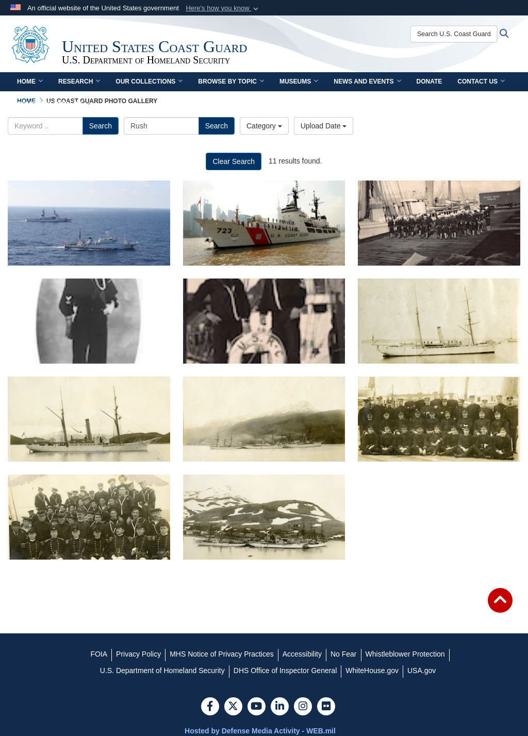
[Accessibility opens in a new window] (302, 654)
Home (30, 81)
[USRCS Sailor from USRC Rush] (89, 321)
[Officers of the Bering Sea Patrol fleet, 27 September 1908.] (439, 419)
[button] (223, 8)
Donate (429, 81)
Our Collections (149, 81)
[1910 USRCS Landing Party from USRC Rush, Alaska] (439, 223)
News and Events (367, 81)
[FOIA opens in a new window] (98, 654)
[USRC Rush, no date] (439, 321)
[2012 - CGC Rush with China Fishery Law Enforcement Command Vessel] (89, 223)
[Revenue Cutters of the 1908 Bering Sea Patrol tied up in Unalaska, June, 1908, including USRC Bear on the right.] (264, 517)
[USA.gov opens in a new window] (421, 670)
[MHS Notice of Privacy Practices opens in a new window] (222, 654)
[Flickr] (326, 707)
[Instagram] (303, 707)
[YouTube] (257, 707)
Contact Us (481, 81)
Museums (298, 81)
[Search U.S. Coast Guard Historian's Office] (454, 34)
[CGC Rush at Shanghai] (264, 223)
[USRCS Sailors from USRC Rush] (264, 321)
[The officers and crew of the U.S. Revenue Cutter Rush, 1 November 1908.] (89, 517)
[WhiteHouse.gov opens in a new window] (372, 670)
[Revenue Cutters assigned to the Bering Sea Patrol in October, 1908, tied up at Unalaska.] (264, 419)
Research (79, 81)
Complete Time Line (54, 104)
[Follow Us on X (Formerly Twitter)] (233, 707)
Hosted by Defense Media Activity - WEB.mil (260, 731)
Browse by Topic (231, 81)
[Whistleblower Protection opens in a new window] (405, 654)
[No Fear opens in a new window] (344, 654)
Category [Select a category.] (264, 126)
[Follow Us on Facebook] (210, 707)
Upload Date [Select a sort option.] (324, 126)
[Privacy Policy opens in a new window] (138, 654)
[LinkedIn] (280, 707)
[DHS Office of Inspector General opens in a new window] (285, 670)
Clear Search (233, 161)
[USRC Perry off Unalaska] (89, 419)
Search (100, 126)
